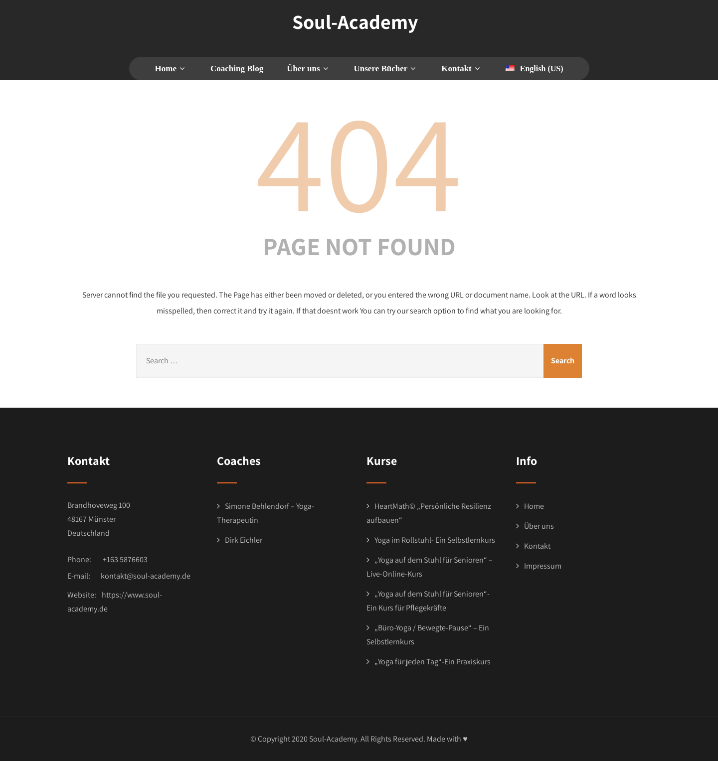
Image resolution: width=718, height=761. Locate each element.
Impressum (542, 566)
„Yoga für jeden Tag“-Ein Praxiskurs (432, 661)
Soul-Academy (355, 21)
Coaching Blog (236, 68)
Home (171, 68)
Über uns (539, 526)
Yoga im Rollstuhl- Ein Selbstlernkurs (434, 540)
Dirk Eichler (243, 540)
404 (359, 160)
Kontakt (537, 546)
